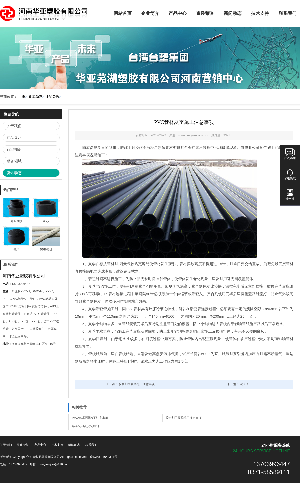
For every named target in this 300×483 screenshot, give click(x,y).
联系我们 (92, 445)
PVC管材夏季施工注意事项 (90, 418)
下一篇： (238, 384)
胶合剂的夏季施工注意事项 (184, 418)
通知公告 (53, 97)
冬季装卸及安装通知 (85, 426)
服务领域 (14, 161)
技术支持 (260, 13)
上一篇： (130, 384)
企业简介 (150, 13)
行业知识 (14, 149)
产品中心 (178, 13)
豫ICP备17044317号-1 (105, 457)
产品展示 (14, 137)
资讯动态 (14, 173)
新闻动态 (233, 13)
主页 (22, 97)
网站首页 (123, 13)
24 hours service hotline (261, 451)
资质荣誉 (205, 13)
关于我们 (14, 126)
